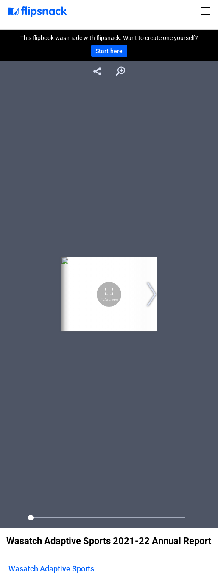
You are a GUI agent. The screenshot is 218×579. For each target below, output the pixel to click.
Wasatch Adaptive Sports (51, 568)
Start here (109, 51)
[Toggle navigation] (206, 11)
